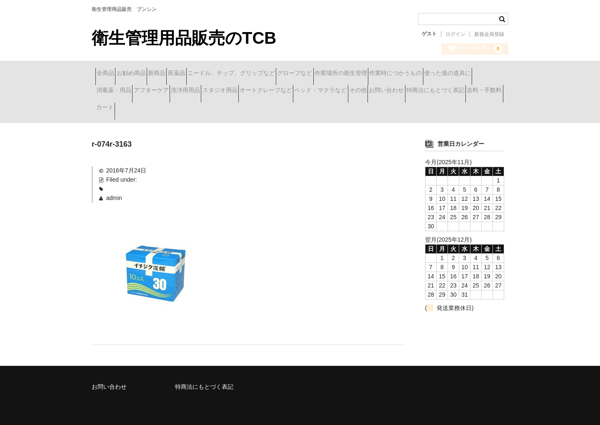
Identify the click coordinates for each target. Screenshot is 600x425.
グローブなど (372, 73)
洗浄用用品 (352, 91)
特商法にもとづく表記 (285, 108)
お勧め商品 (149, 73)
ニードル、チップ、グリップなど (294, 73)
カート (392, 108)
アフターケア (302, 91)
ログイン (455, 34)
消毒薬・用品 (250, 91)
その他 (178, 108)
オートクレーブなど (462, 91)
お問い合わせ (221, 108)
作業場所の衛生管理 (433, 73)
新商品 (190, 73)
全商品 (109, 73)
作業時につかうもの (126, 91)
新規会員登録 (489, 34)
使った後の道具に (193, 91)
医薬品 (224, 73)
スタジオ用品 (401, 91)
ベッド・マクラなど (126, 108)
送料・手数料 (349, 108)
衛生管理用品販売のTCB (184, 38)
